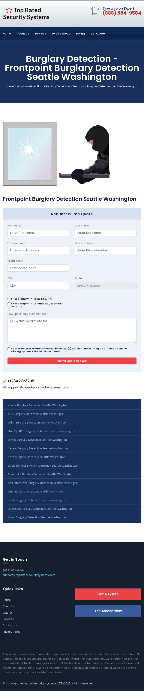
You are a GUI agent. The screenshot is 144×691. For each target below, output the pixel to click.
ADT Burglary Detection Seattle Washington (36, 414)
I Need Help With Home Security (31, 299)
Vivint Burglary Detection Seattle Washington (37, 517)
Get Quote (97, 33)
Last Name (82, 225)
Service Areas (61, 33)
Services (40, 33)
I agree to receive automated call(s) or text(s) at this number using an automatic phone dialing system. (69, 350)
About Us (22, 33)
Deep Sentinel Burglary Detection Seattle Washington (42, 465)
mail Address (17, 243)
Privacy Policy (11, 632)
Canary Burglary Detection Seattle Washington (38, 448)
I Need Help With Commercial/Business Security (36, 305)
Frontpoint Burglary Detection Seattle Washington (40, 474)
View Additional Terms (46, 351)
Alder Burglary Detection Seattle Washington (37, 422)
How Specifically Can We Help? (28, 314)
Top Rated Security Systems (38, 683)
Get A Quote (108, 594)
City (10, 278)
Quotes (8, 613)
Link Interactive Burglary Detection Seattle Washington (43, 483)
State (78, 278)
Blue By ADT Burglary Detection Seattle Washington (41, 431)
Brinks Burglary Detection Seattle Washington (37, 439)
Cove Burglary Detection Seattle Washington (36, 457)
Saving (80, 33)
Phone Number (84, 243)
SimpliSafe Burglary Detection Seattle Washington (40, 508)
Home (7, 33)
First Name (14, 225)
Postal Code (15, 261)
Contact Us (10, 625)
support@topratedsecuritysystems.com (38, 387)
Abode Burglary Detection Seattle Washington (37, 405)
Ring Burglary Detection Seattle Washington (36, 491)
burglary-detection (29, 86)
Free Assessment (108, 611)
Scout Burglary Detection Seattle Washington (37, 500)
